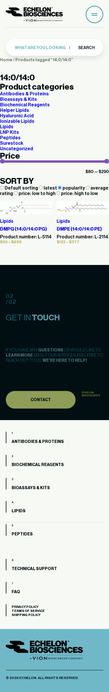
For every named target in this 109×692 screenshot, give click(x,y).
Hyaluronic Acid (17, 116)
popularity (72, 188)
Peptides (10, 138)
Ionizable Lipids (17, 121)
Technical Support (34, 569)
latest (48, 188)
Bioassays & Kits (18, 99)
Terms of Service (28, 611)
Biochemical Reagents (25, 105)
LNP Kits (9, 132)
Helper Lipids (14, 110)
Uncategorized (16, 148)
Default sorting (19, 188)
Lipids (6, 127)
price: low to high (35, 193)
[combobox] (42, 47)
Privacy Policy (25, 606)
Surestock (11, 143)
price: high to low (77, 193)
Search (86, 47)
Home (6, 60)
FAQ (16, 592)
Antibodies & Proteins (24, 94)
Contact (41, 408)
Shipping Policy (26, 615)
